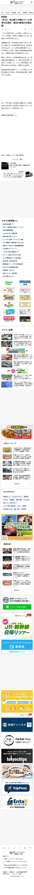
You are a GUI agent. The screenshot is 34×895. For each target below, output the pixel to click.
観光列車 (24, 509)
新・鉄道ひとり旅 (7, 509)
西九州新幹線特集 (8, 230)
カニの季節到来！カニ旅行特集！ (12, 258)
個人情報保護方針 (21, 872)
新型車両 (25, 12)
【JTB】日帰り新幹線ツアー (11, 252)
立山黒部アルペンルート (10, 248)
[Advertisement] (17, 135)
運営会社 (12, 872)
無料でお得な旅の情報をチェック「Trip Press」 (16, 865)
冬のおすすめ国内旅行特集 (10, 267)
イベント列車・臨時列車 (9, 506)
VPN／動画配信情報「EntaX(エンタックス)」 (15, 867)
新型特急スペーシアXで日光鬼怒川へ (13, 264)
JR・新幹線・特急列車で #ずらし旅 (13, 242)
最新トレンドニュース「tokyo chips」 (13, 859)
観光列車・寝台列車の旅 (10, 261)
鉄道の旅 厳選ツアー (9, 224)
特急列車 (26, 496)
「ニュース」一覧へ (17, 159)
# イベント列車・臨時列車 (17, 155)
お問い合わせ (6, 874)
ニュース (4, 16)
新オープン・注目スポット (10, 503)
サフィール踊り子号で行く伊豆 (12, 255)
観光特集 (14, 12)
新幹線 (24, 506)
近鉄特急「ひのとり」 (9, 270)
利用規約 (5, 872)
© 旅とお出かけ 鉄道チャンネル (17, 876)
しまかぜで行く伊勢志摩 (10, 233)
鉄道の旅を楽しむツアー (10, 236)
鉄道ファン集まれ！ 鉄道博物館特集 (13, 245)
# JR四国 (7, 155)
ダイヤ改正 (26, 499)
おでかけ (8, 12)
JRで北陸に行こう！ (9, 276)
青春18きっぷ (6, 496)
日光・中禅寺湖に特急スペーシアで (13, 227)
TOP (2, 12)
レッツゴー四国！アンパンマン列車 (13, 239)
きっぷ (19, 506)
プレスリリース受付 (17, 874)
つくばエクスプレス (17, 496)
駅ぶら (19, 12)
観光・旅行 (17, 509)
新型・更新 (19, 499)
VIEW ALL (17, 484)
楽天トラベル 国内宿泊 (10, 273)
